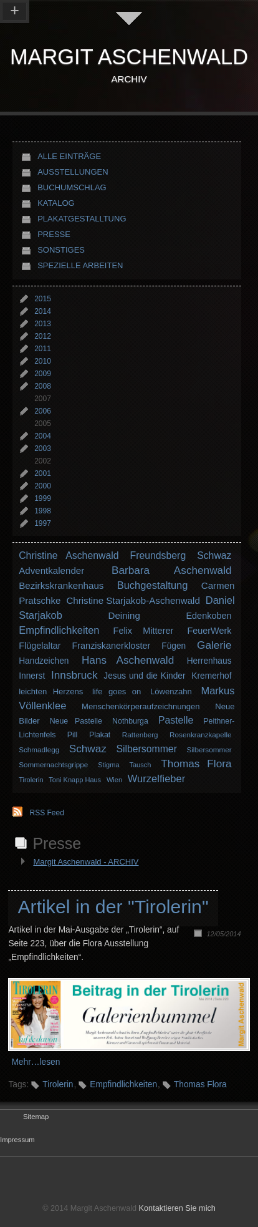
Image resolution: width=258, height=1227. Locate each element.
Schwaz (214, 555)
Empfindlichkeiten (59, 630)
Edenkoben (208, 616)
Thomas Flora (196, 763)
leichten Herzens (51, 691)
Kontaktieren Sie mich (177, 1208)
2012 (42, 336)
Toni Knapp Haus (75, 779)
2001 (42, 473)
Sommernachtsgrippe (53, 764)
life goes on (116, 691)
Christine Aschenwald (68, 555)
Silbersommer (146, 749)
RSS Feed (47, 812)
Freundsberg (158, 555)
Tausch (140, 765)
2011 (42, 348)
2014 (42, 311)
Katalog (55, 203)
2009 (42, 373)
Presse (53, 234)
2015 (42, 298)
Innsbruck (74, 675)
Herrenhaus (209, 661)
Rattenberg (140, 734)
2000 (42, 486)
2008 (42, 386)
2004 (42, 436)
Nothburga (130, 721)
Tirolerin (31, 779)
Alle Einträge (69, 156)
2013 (42, 323)
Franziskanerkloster (111, 646)
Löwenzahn (171, 691)
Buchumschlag (72, 187)
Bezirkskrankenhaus (61, 585)
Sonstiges (61, 250)
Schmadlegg (39, 749)
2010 (42, 361)
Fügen (173, 646)
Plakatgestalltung (81, 218)
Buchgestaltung (152, 585)
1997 (42, 523)
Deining (124, 615)
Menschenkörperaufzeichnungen (141, 706)
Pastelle (175, 720)
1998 (42, 511)
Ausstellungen (72, 172)
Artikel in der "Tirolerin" (112, 906)
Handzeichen (44, 661)
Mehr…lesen (35, 1062)
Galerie (214, 645)
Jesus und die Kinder (144, 676)
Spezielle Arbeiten (80, 265)
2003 (42, 448)
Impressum (17, 1139)
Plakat (99, 734)
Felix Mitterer (143, 631)
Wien (114, 779)
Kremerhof (211, 676)
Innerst (32, 676)
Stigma (108, 765)
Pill (72, 734)
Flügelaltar (39, 646)
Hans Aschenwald (128, 660)
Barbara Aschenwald (172, 570)
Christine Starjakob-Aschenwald (132, 600)
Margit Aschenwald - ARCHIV (85, 861)
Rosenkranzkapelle (200, 734)
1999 (42, 498)
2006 (42, 411)
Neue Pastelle (76, 721)
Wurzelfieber (156, 778)
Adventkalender (51, 570)
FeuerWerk (209, 631)
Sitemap (36, 1116)
